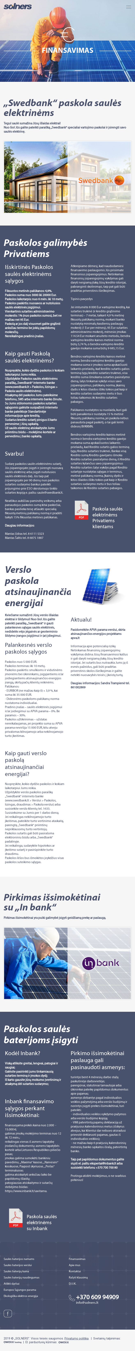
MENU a (128, 7)
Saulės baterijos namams (19, 1259)
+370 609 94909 (97, 1297)
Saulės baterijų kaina (16, 1271)
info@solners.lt (87, 1303)
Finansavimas (77, 1259)
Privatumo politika (77, 1338)
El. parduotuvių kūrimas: (47, 1342)
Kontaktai (75, 1271)
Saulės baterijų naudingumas (21, 1277)
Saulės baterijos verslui (18, 1265)
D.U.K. (72, 1283)
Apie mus (74, 1265)
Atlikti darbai (11, 1283)
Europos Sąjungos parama (20, 1290)
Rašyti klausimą (78, 1277)
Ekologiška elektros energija (21, 1296)
